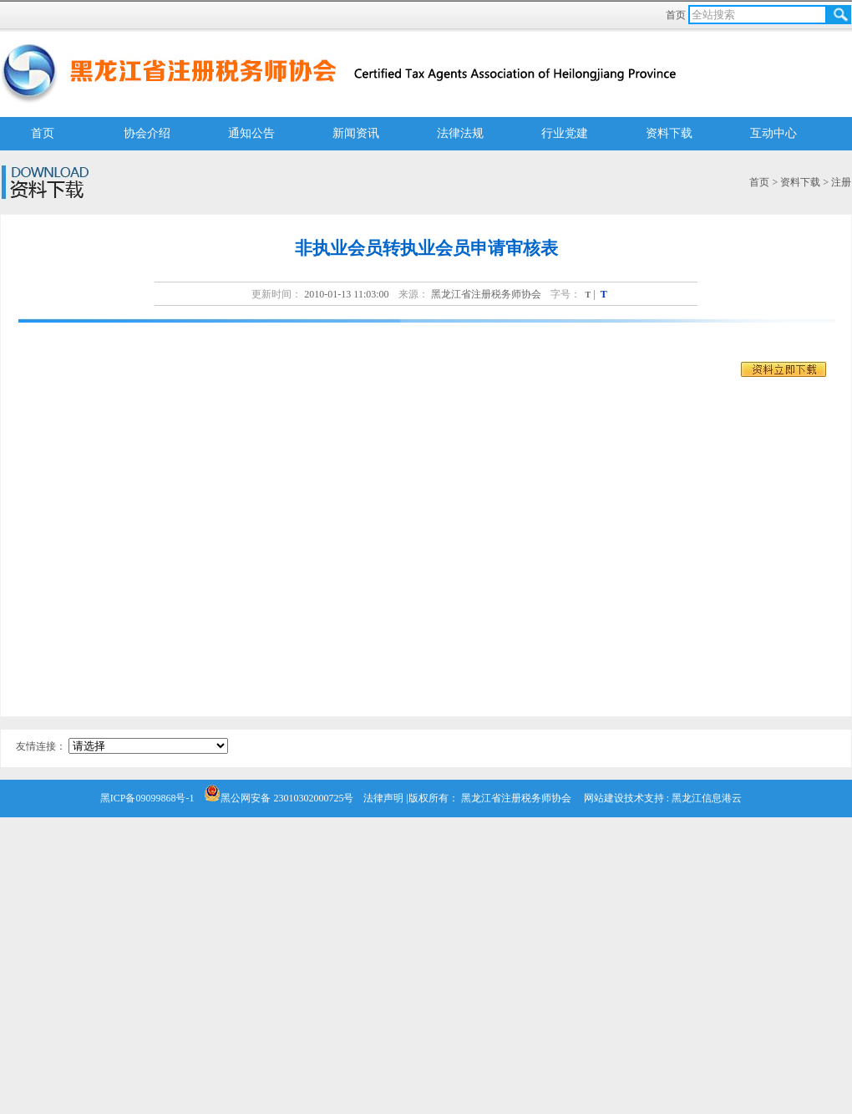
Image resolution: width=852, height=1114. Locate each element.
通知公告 (251, 133)
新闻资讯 (355, 133)
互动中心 (773, 133)
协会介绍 (147, 133)
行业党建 (564, 133)
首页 (677, 15)
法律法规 (460, 133)
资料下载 (669, 133)
